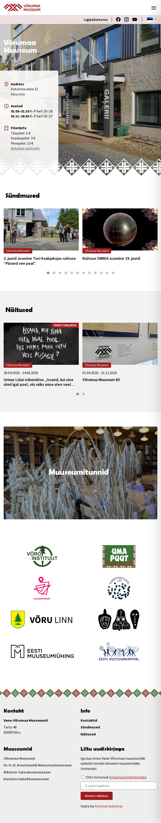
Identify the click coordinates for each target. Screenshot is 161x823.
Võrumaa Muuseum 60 (101, 379)
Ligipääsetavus (96, 19)
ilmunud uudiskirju (108, 806)
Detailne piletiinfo (25, 148)
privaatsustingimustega (127, 777)
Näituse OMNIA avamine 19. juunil (111, 258)
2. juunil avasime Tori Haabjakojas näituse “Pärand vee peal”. (40, 261)
